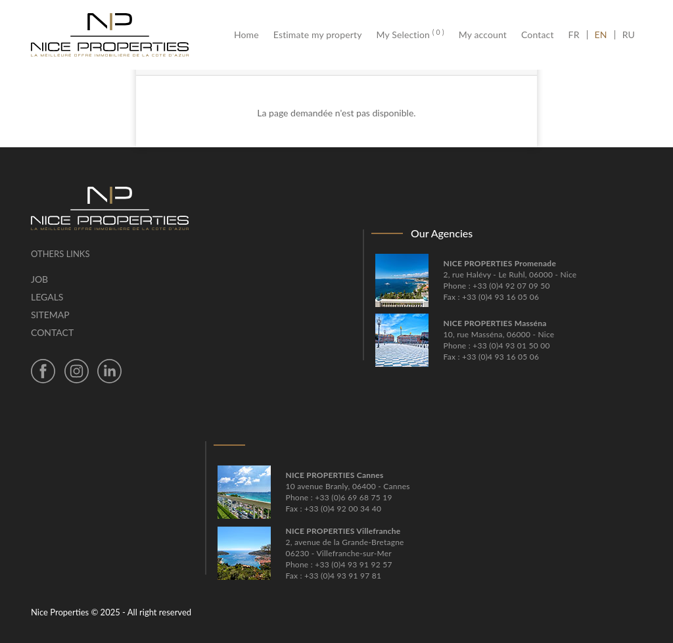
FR (578, 34)
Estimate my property (317, 34)
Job (39, 279)
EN (601, 34)
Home (250, 34)
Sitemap (50, 314)
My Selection (410, 34)
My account (483, 34)
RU (628, 34)
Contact (537, 34)
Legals (47, 296)
